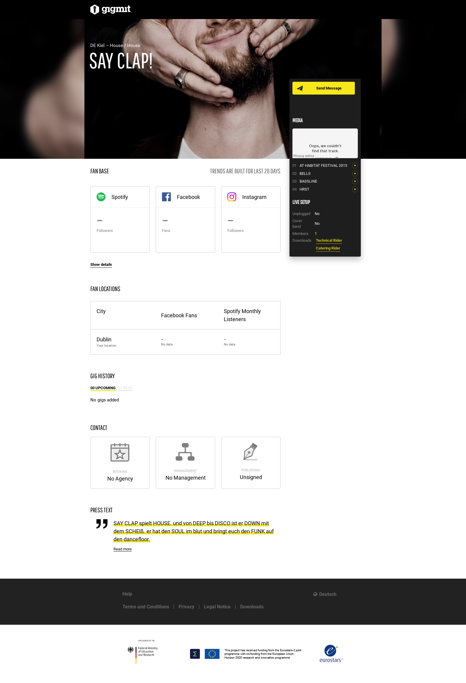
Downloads (252, 607)
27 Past (125, 388)
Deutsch (327, 594)
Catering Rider (328, 248)
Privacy (186, 607)
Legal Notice (217, 607)
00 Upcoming (103, 388)
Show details (101, 264)
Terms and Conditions (145, 607)
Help (127, 594)
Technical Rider (329, 240)
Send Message (328, 88)
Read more (123, 549)
